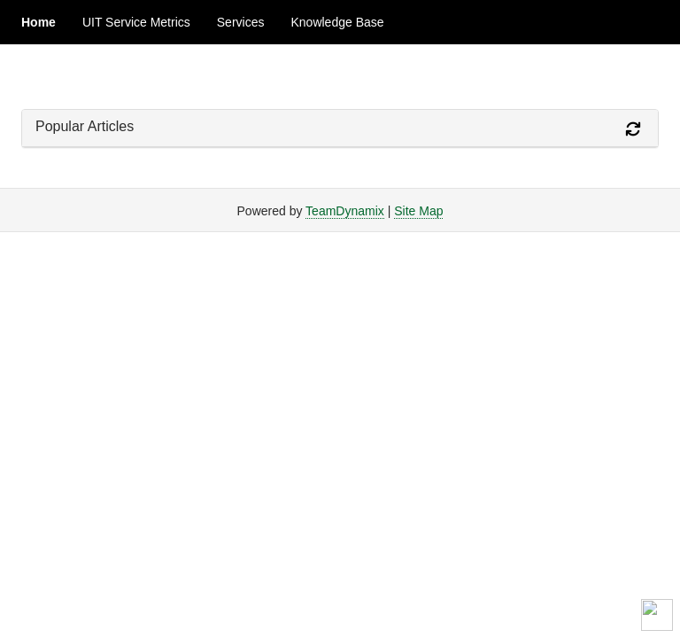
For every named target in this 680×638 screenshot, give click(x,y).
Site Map (418, 211)
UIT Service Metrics (136, 22)
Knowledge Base (336, 22)
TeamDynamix (344, 211)
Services (241, 22)
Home (38, 22)
